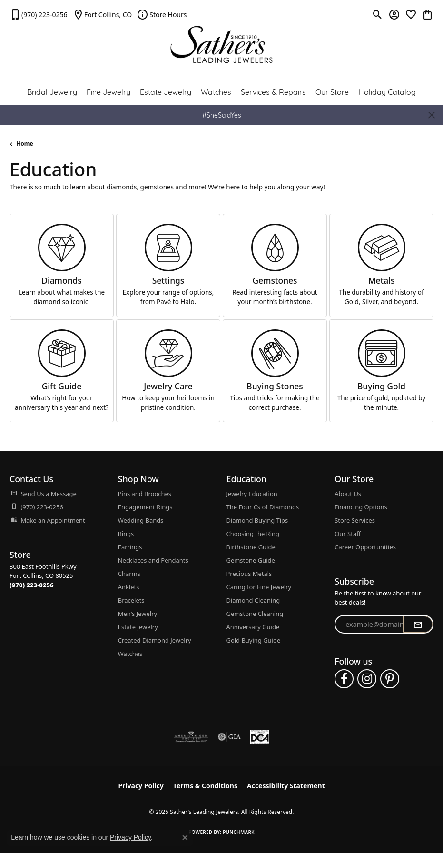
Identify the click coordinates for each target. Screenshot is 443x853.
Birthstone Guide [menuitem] (251, 547)
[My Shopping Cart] (427, 14)
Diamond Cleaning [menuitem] (253, 600)
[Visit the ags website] (191, 737)
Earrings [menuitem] (130, 547)
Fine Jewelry (108, 91)
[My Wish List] (411, 14)
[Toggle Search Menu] (378, 14)
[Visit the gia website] (229, 737)
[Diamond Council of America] (259, 737)
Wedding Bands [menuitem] (141, 520)
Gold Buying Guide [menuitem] (253, 640)
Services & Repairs (273, 91)
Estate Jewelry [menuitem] (138, 627)
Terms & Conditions (205, 785)
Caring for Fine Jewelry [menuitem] (259, 587)
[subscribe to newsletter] (418, 624)
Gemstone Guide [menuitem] (250, 560)
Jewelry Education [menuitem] (251, 493)
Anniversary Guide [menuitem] (253, 627)
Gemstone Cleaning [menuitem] (255, 613)
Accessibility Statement (286, 785)
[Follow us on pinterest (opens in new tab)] (389, 678)
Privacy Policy (140, 785)
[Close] (431, 115)
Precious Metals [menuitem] (249, 573)
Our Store (332, 91)
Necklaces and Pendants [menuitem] (153, 560)
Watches (216, 91)
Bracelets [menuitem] (131, 600)
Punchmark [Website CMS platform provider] (239, 832)
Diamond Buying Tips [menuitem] (257, 520)
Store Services (355, 520)
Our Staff (348, 533)
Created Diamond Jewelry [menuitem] (154, 640)
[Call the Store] (32, 585)
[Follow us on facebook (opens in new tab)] (344, 678)
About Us (348, 493)
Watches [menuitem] (130, 653)
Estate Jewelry (165, 91)
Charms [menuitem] (129, 573)
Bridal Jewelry (52, 91)
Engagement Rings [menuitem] (145, 507)
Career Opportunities (365, 547)
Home (24, 143)
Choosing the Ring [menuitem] (252, 533)
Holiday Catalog (387, 91)
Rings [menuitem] (126, 533)
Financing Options (361, 507)
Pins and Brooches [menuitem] (144, 493)
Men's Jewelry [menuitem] (137, 613)
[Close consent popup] (185, 838)
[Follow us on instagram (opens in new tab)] (366, 678)
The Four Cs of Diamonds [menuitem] (262, 507)
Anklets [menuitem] (128, 587)
